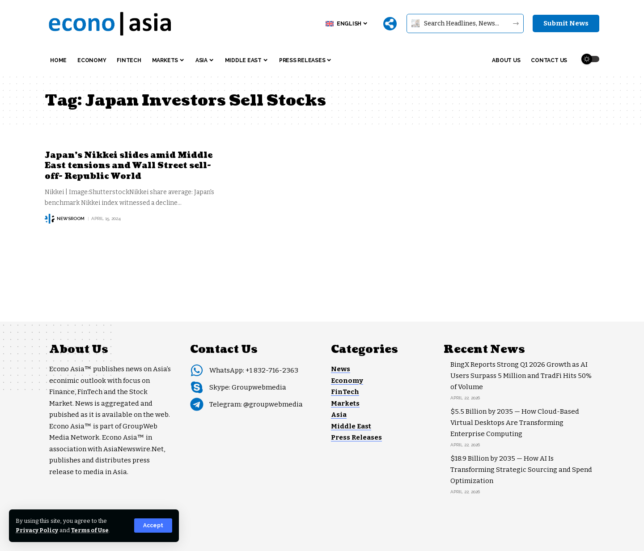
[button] (153, 525)
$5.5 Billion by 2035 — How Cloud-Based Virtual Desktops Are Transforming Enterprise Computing (514, 422)
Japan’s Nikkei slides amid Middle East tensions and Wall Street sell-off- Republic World (129, 166)
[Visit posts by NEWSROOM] (50, 219)
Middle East (351, 426)
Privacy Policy (37, 530)
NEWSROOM (71, 218)
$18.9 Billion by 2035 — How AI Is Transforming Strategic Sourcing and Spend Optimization (521, 469)
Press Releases (356, 437)
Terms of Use (90, 530)
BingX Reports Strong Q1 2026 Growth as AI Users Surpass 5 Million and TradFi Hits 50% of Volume (521, 375)
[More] (390, 23)
